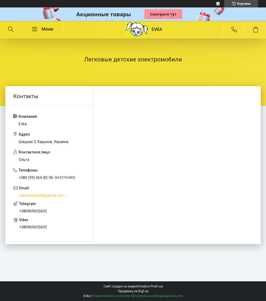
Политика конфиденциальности (158, 296)
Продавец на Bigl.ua (133, 291)
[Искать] (10, 29)
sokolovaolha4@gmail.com (41, 195)
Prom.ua (157, 286)
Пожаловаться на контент (112, 296)
